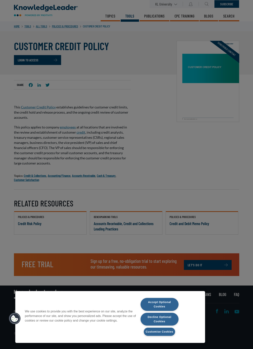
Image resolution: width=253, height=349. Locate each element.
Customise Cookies (159, 331)
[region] (110, 317)
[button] (15, 318)
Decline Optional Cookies (159, 319)
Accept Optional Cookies (159, 304)
